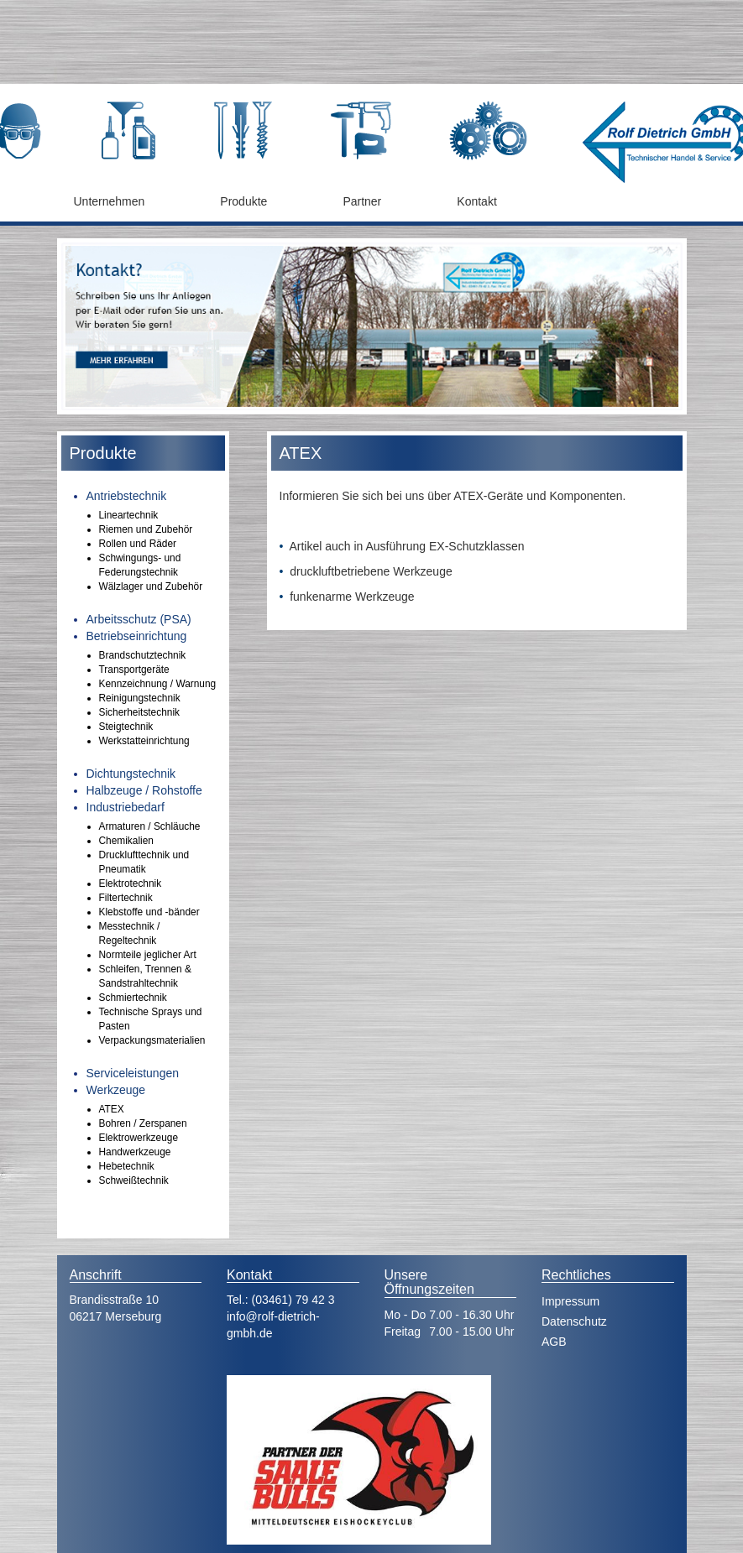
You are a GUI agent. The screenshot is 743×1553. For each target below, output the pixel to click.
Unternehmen (109, 201)
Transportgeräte (134, 669)
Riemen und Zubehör (146, 529)
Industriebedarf (125, 807)
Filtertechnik (126, 898)
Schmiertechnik (133, 997)
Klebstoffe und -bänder (149, 912)
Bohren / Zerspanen (143, 1123)
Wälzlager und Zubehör (151, 586)
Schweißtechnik (134, 1180)
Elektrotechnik (130, 883)
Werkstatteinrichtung (144, 741)
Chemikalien (126, 841)
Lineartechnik (129, 515)
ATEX (111, 1109)
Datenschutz (574, 1321)
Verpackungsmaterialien (152, 1040)
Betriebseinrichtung (136, 636)
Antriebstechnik (126, 496)
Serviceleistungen (133, 1073)
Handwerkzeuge (135, 1152)
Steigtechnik (126, 726)
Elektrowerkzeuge (139, 1138)
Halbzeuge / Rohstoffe (144, 790)
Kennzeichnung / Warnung (158, 684)
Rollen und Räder (138, 544)
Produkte (243, 201)
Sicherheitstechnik (140, 712)
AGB (554, 1341)
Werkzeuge (116, 1090)
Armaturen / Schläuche (150, 826)
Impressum (570, 1301)
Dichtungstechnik (131, 773)
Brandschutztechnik (142, 655)
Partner (362, 201)
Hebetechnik (126, 1166)
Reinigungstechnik (140, 698)
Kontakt (476, 201)
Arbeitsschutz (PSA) (138, 619)
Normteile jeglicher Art (147, 955)
